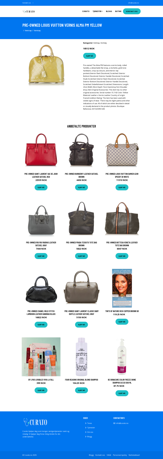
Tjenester (91, 427)
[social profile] (33, 3)
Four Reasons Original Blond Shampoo (81, 379)
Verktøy (37, 30)
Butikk (118, 11)
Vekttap (28, 30)
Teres (89, 423)
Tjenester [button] (97, 11)
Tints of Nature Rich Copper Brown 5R (122, 311)
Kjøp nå (89, 56)
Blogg (109, 11)
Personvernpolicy (120, 455)
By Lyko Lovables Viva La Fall (41, 379)
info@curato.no (133, 3)
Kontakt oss (132, 11)
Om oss (90, 432)
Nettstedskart (134, 455)
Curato (85, 11)
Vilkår (109, 455)
